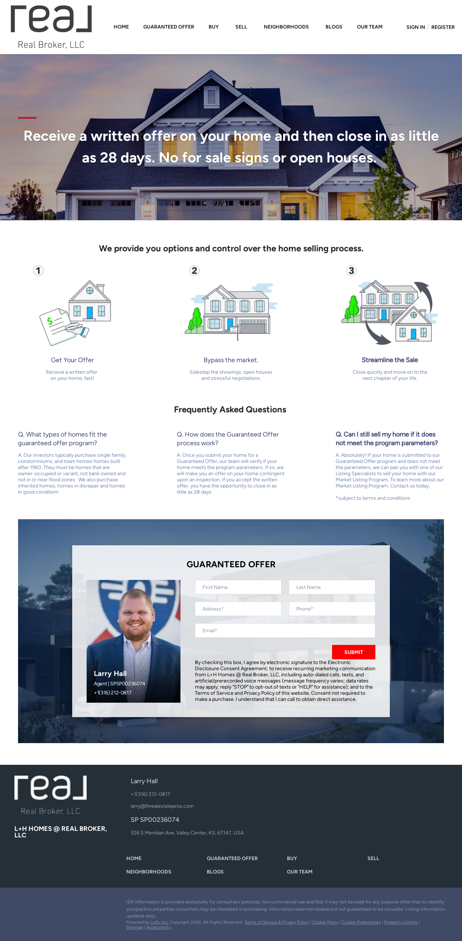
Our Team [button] (370, 27)
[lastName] (332, 587)
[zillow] (34, 903)
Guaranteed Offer (168, 27)
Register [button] (443, 27)
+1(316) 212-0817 (112, 693)
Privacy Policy (259, 693)
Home (121, 27)
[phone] (332, 609)
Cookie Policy (325, 922)
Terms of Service (214, 693)
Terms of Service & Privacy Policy (276, 922)
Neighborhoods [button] (286, 27)
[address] (238, 609)
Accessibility (158, 927)
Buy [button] (214, 27)
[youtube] (48, 903)
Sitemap (134, 927)
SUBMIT (353, 652)
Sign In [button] (415, 27)
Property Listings (401, 922)
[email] (285, 630)
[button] (135, 860)
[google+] (63, 903)
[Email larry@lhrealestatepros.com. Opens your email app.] (195, 806)
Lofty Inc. (160, 922)
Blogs (334, 27)
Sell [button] (241, 27)
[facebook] (19, 903)
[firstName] (238, 587)
